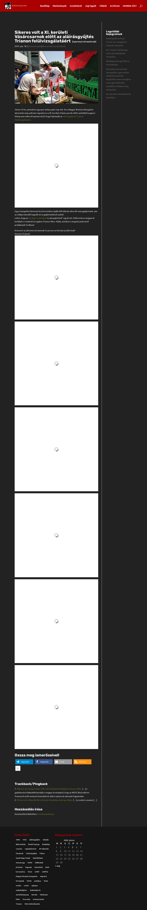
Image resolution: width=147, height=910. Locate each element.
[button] (24, 761)
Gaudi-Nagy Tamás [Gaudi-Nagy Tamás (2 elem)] (23, 858)
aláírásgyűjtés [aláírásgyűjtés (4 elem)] (34, 839)
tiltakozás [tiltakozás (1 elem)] (44, 894)
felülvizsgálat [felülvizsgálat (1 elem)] (31, 853)
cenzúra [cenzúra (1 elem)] (19, 849)
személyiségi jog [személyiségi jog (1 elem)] (22, 894)
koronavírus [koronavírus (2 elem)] (20, 871)
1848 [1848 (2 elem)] (18, 839)
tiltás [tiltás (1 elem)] (18, 899)
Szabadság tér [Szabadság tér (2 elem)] (35, 890)
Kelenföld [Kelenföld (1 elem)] (39, 867)
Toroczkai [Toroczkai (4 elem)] (26, 899)
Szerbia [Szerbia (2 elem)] (34, 894)
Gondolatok (76, 6)
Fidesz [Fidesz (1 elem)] (42, 853)
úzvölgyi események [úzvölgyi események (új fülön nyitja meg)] (37, 218)
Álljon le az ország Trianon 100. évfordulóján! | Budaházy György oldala (49, 788)
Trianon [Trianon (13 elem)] (19, 904)
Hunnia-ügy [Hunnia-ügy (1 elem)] (20, 862)
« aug (57, 865)
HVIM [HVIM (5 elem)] (30, 862)
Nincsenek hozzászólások (53, 46)
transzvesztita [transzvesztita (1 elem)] (38, 899)
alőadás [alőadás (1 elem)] (46, 839)
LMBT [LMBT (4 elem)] (37, 871)
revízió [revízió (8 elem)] (18, 885)
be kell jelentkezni (45, 814)
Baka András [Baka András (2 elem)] (21, 844)
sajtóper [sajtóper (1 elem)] (34, 885)
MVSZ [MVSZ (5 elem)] (29, 881)
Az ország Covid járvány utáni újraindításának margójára (117, 53)
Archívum (115, 6)
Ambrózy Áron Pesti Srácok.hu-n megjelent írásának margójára (116, 42)
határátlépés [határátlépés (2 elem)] (38, 858)
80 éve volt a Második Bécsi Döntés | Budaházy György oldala (44, 800)
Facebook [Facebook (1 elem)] (19, 853)
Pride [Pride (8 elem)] (46, 881)
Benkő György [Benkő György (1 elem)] (33, 844)
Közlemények (60, 6)
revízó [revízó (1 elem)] (26, 885)
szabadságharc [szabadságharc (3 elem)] (21, 890)
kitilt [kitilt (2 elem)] (47, 867)
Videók (103, 6)
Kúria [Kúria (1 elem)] (30, 871)
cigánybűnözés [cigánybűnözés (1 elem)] (30, 849)
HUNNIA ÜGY (130, 6)
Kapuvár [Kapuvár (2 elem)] (28, 867)
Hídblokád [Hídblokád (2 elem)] (39, 862)
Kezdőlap (45, 6)
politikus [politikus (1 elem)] (37, 881)
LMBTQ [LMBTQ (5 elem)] (45, 871)
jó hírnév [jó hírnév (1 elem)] (19, 867)
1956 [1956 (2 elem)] (25, 839)
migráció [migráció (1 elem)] (43, 876)
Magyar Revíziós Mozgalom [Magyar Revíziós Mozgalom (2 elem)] (26, 876)
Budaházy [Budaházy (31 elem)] (46, 844)
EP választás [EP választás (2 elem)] (44, 849)
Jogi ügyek (90, 6)
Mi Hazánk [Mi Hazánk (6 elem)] (20, 881)
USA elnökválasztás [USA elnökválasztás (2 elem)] (32, 904)
